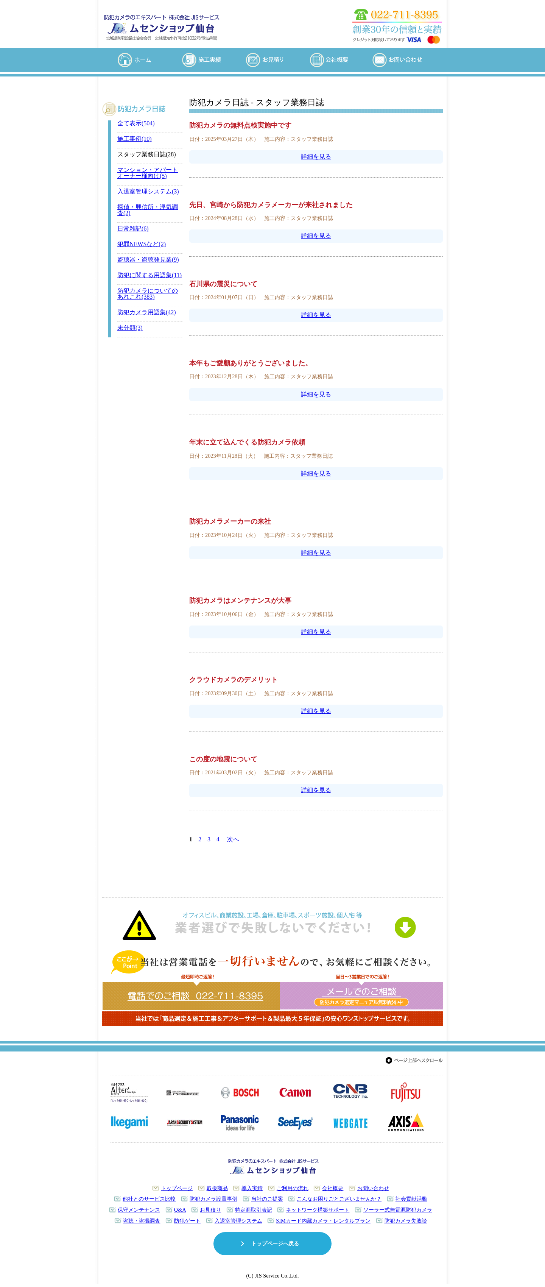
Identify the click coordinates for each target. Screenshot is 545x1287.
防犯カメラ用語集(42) (146, 312)
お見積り (210, 1210)
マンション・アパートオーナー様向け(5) (147, 173)
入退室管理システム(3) (148, 191)
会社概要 (332, 1188)
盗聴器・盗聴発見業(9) (148, 259)
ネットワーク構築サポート (317, 1210)
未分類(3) (130, 327)
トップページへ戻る (275, 1243)
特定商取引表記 (253, 1210)
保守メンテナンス (139, 1210)
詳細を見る (316, 156)
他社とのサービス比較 (149, 1199)
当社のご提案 (267, 1199)
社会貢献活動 (411, 1199)
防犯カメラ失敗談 (406, 1221)
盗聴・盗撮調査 (141, 1221)
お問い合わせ (373, 1188)
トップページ (177, 1188)
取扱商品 (217, 1188)
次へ (233, 839)
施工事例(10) (134, 139)
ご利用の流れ (292, 1188)
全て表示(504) (136, 123)
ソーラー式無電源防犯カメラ (397, 1210)
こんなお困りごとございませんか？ (339, 1199)
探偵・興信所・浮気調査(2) (147, 210)
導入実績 (252, 1188)
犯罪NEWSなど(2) (141, 244)
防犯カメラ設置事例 (213, 1199)
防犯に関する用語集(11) (149, 275)
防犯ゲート (187, 1221)
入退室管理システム (238, 1221)
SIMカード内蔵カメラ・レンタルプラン (323, 1221)
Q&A (180, 1210)
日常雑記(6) (133, 228)
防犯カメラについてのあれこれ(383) (147, 293)
